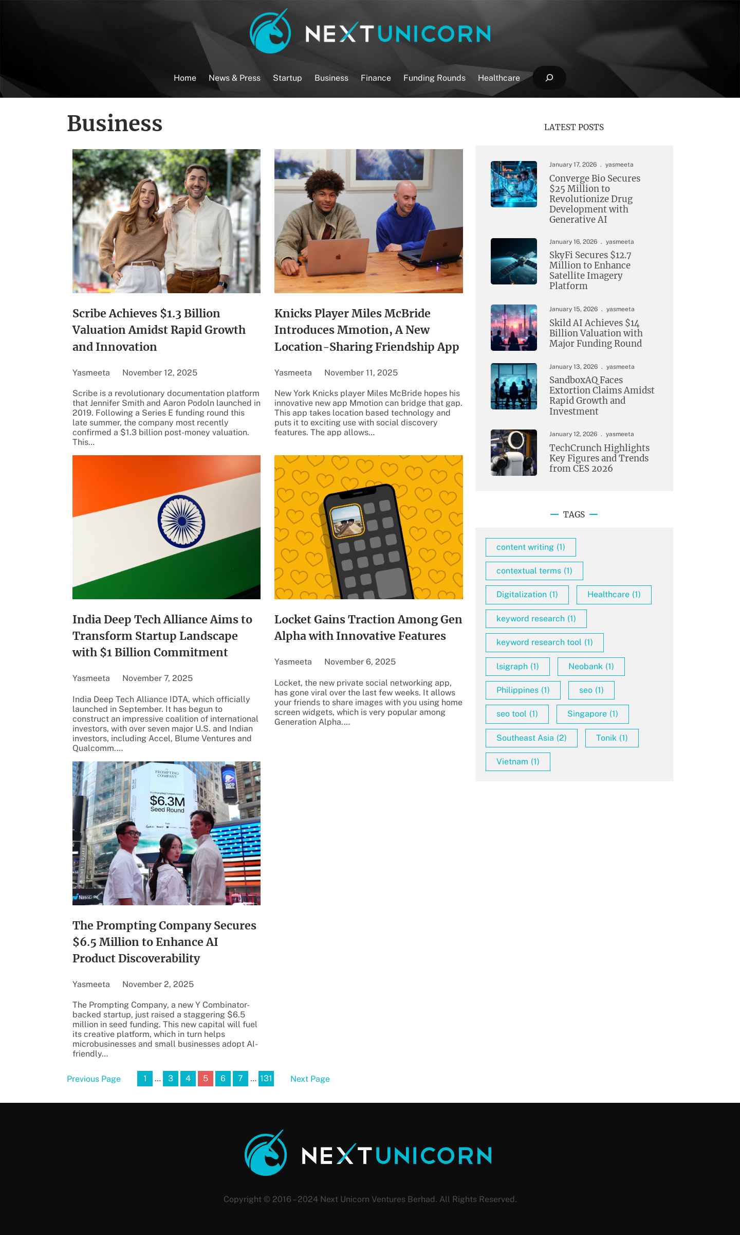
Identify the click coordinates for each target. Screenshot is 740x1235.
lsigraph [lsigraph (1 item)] (517, 666)
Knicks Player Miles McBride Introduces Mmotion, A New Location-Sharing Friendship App (366, 330)
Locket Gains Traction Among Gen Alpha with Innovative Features (368, 628)
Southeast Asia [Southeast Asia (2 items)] (531, 738)
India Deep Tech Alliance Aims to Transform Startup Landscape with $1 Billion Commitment (162, 636)
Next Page (310, 1079)
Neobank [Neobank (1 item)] (591, 666)
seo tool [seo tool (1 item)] (517, 714)
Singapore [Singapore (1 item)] (592, 714)
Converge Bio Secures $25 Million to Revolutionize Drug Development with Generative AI (594, 199)
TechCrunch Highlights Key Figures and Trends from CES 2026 (599, 458)
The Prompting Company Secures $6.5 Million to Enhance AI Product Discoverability (164, 942)
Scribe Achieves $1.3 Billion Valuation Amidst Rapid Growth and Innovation (159, 330)
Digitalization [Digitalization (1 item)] (527, 594)
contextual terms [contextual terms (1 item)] (534, 571)
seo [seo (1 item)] (591, 690)
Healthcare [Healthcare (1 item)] (614, 594)
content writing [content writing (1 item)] (530, 547)
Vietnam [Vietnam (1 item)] (518, 761)
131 (266, 1078)
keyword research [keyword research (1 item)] (536, 618)
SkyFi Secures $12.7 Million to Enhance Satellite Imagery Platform (590, 271)
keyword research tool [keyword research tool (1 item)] (544, 642)
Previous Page (94, 1079)
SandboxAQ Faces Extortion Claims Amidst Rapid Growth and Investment (602, 396)
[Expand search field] (549, 78)
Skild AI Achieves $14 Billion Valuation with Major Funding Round (596, 333)
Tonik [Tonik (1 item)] (612, 738)
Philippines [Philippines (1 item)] (523, 690)
